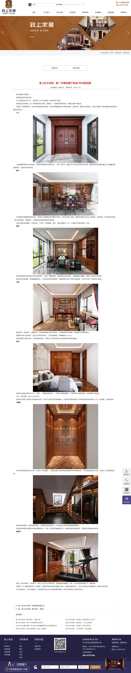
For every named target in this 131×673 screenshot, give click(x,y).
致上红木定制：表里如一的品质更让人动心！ (81, 619)
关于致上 (47, 12)
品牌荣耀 (7, 652)
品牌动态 (54, 68)
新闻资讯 (85, 12)
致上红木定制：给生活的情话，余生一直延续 (31, 629)
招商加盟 (111, 12)
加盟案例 (38, 649)
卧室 (74, 4)
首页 (33, 12)
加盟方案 (38, 646)
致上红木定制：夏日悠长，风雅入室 (28, 619)
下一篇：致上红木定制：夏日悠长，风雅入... (30, 609)
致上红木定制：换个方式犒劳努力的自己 (29, 622)
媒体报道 (76, 68)
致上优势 (60, 12)
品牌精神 (7, 649)
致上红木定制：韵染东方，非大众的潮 (78, 622)
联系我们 (124, 12)
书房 (78, 4)
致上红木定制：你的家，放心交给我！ (78, 625)
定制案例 (98, 12)
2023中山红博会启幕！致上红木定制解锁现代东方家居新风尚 (36, 625)
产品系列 (72, 12)
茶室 (82, 4)
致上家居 (8, 639)
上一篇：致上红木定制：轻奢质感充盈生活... (30, 606)
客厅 (65, 4)
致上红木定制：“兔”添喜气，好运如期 (78, 629)
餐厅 (70, 4)
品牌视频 (7, 655)
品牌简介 (7, 646)
